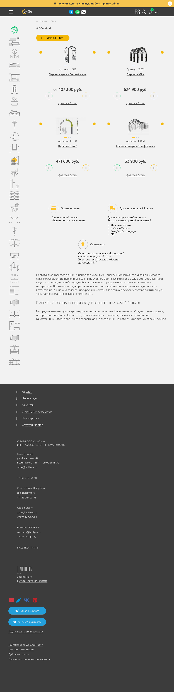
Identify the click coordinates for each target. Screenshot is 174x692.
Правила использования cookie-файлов (29, 659)
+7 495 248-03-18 (27, 477)
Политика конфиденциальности (25, 644)
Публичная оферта (18, 654)
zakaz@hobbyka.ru (27, 467)
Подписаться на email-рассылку (25, 631)
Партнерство (30, 418)
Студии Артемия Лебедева (33, 580)
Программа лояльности (21, 649)
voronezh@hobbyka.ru (29, 532)
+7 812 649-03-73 (26, 497)
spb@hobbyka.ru (26, 492)
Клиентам (28, 405)
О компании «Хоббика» (37, 411)
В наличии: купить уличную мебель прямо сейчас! (87, 3)
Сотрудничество (32, 425)
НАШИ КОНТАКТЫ (27, 547)
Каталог (27, 391)
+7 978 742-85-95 (27, 517)
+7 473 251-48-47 (26, 537)
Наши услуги (30, 398)
